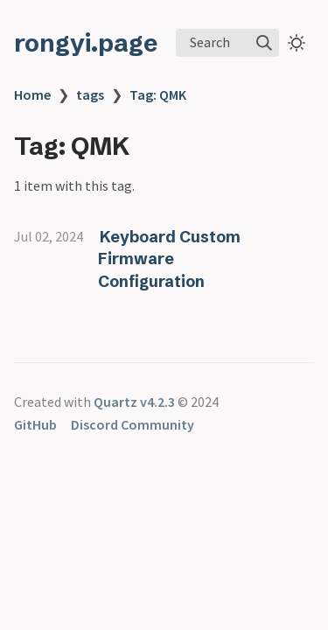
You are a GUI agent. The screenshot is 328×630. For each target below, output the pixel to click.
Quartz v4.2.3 (134, 401)
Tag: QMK (157, 94)
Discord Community (132, 424)
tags (90, 94)
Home (32, 94)
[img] (264, 43)
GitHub (35, 424)
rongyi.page (85, 43)
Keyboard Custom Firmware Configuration (169, 259)
